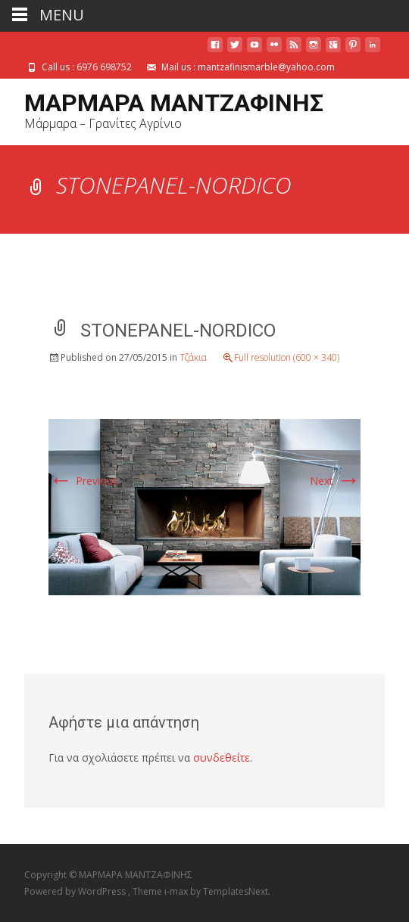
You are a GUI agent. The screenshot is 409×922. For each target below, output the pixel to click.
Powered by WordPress (76, 891)
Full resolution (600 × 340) (286, 357)
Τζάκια (193, 357)
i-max (177, 891)
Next (335, 480)
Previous (83, 480)
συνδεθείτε (221, 757)
